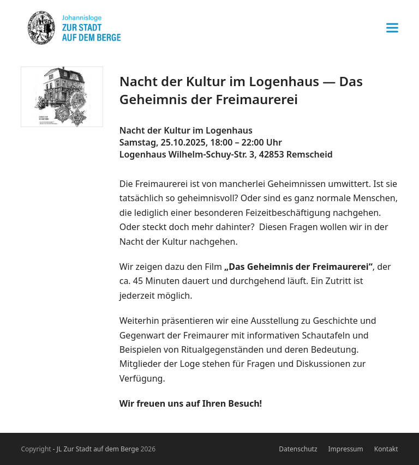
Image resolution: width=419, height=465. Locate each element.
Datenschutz (298, 449)
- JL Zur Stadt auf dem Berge (96, 449)
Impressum (345, 449)
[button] (392, 28)
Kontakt (386, 449)
